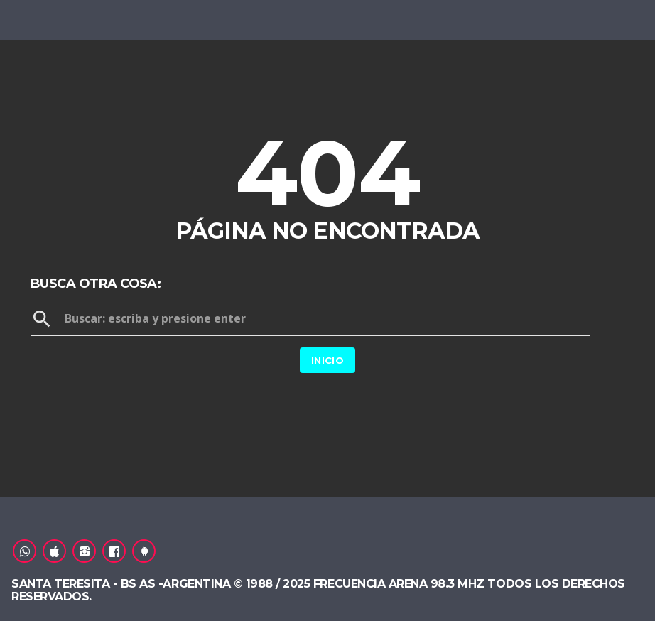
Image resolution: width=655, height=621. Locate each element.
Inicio (327, 360)
